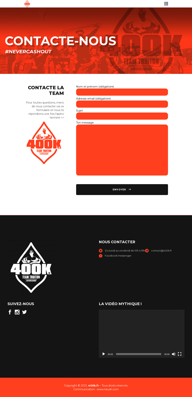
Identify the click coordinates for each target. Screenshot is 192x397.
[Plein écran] (180, 354)
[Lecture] (104, 354)
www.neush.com (108, 389)
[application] (141, 334)
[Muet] (174, 354)
